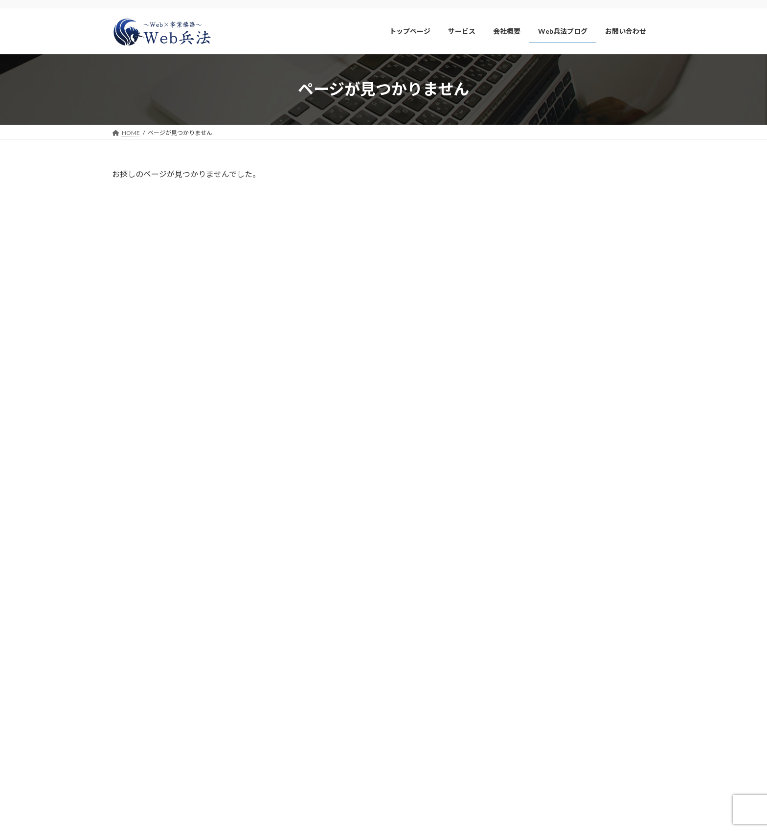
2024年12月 (529, 523)
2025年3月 (527, 483)
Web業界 (525, 292)
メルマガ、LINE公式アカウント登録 (556, 726)
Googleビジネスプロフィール (556, 252)
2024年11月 (529, 543)
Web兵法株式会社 (160, 697)
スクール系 (528, 232)
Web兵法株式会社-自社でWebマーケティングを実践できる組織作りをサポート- (374, 818)
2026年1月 (527, 424)
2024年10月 (529, 563)
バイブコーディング (541, 332)
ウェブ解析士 (531, 272)
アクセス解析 (531, 312)
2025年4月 (527, 464)
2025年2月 (527, 503)
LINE (518, 193)
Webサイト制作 (535, 212)
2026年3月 (527, 385)
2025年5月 (527, 444)
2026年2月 (527, 404)
